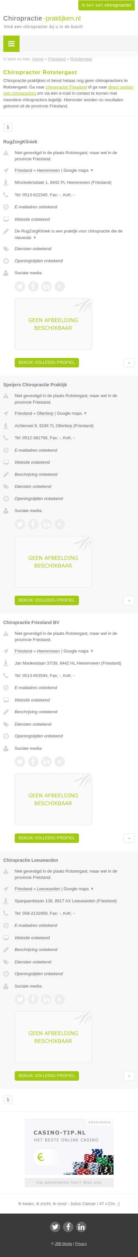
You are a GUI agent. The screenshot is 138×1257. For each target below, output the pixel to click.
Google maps (78, 170)
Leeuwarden (48, 888)
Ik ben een (106, 5)
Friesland (23, 170)
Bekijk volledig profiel (47, 362)
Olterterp (45, 413)
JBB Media (63, 1244)
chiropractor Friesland (66, 87)
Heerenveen (48, 170)
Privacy (81, 1244)
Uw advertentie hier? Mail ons (68, 1182)
